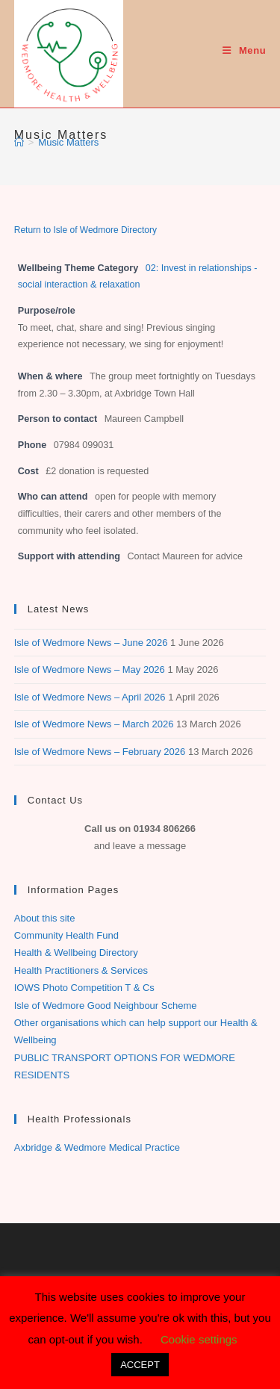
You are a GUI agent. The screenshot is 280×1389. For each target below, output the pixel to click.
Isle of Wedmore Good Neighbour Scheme (105, 1005)
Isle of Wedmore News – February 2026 (100, 751)
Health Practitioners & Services (81, 970)
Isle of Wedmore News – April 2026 (90, 697)
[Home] (19, 142)
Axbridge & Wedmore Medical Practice (97, 1147)
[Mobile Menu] (244, 50)
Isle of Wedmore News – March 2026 (94, 724)
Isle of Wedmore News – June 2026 (91, 642)
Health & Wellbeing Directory (76, 952)
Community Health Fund (66, 935)
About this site (44, 918)
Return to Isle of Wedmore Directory (85, 230)
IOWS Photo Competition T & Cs (84, 987)
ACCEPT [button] (140, 1364)
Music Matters (68, 142)
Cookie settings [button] (199, 1339)
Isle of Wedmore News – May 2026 (89, 669)
